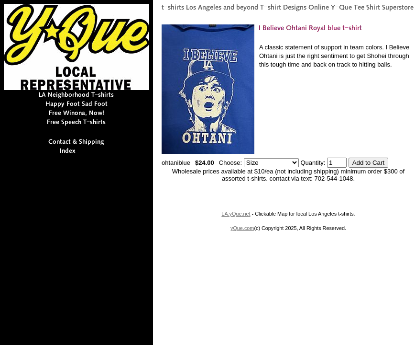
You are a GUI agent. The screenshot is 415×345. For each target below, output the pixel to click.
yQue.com (242, 228)
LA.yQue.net (235, 214)
